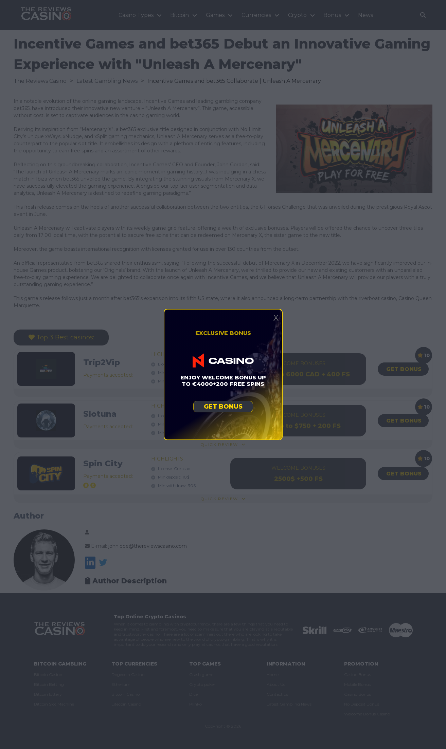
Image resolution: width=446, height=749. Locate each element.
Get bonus (223, 406)
